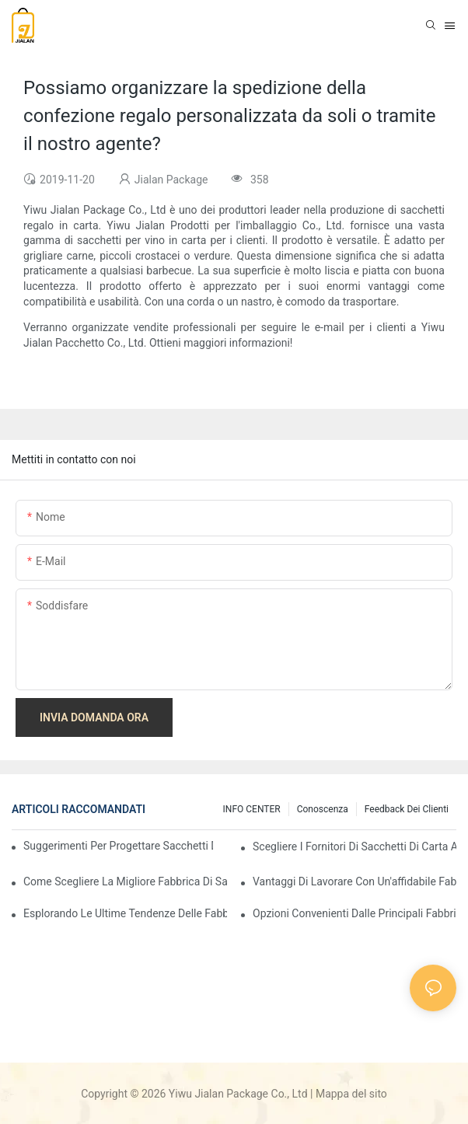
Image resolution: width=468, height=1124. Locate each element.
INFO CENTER (252, 809)
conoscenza (322, 809)
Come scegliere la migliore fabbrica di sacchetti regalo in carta (125, 881)
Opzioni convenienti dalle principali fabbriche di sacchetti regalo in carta (354, 913)
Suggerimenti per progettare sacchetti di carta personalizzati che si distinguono (118, 846)
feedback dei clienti (407, 809)
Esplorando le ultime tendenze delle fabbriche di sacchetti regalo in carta (125, 913)
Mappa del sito (351, 1093)
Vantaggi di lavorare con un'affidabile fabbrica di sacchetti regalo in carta (354, 881)
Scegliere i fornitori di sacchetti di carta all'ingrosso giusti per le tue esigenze (354, 846)
